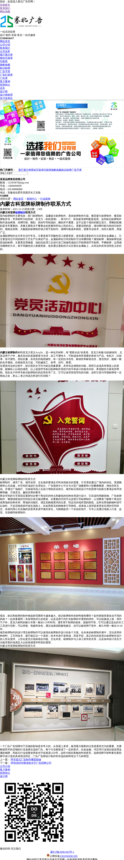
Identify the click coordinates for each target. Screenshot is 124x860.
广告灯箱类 (6, 74)
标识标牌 (5, 68)
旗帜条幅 (5, 64)
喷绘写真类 (6, 58)
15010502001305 (69, 856)
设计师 (4, 91)
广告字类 (5, 71)
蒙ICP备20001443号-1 (62, 852)
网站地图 (5, 11)
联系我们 (5, 8)
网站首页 (5, 41)
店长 (2, 88)
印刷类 (4, 61)
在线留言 (5, 4)
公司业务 (5, 51)
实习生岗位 (6, 98)
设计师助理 (6, 94)
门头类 (4, 78)
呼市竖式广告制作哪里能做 (26, 759)
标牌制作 (20, 212)
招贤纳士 (5, 84)
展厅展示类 (6, 54)
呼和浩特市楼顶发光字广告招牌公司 (31, 763)
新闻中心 (32, 198)
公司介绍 (5, 44)
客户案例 (5, 81)
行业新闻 (45, 198)
